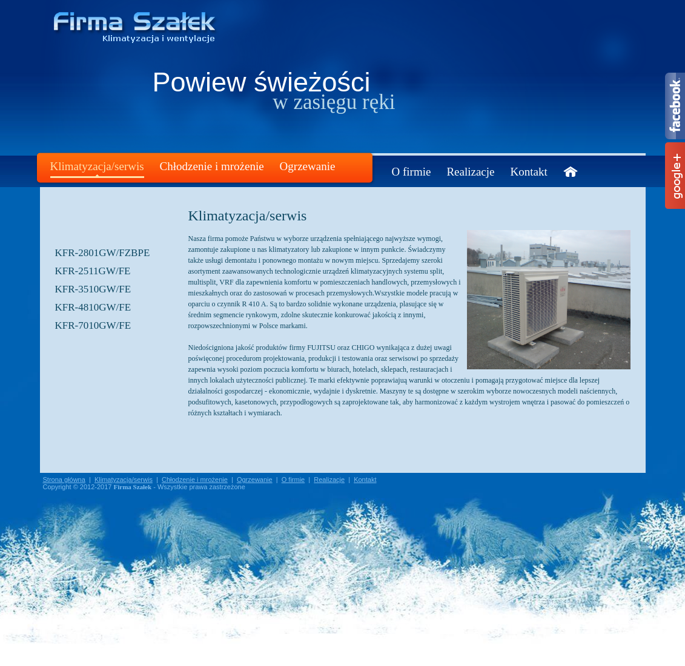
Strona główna (64, 479)
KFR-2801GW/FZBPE (102, 253)
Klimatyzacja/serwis (97, 166)
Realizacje (470, 171)
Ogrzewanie (308, 166)
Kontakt (529, 171)
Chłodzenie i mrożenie (212, 166)
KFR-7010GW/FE (93, 325)
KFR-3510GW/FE (93, 289)
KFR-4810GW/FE (93, 307)
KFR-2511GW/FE (93, 271)
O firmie (411, 171)
